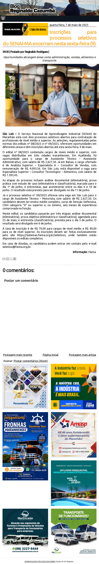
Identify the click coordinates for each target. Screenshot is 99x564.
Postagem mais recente (17, 354)
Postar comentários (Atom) (31, 360)
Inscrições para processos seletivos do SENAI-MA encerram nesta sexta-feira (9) (49, 37)
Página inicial (50, 354)
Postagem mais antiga (82, 354)
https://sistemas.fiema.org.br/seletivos (41, 235)
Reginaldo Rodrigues (36, 51)
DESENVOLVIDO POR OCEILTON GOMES (40, 561)
